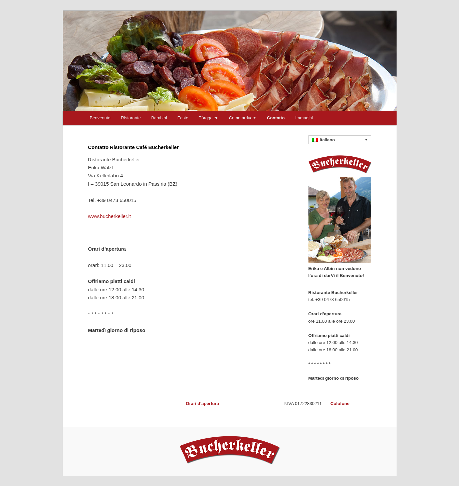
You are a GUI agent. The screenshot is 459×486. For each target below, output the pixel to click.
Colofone (340, 403)
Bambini (159, 117)
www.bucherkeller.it (109, 216)
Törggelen (209, 117)
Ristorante (131, 117)
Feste (183, 117)
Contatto (276, 117)
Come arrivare (242, 117)
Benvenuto (100, 117)
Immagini (304, 117)
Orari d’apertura (202, 403)
